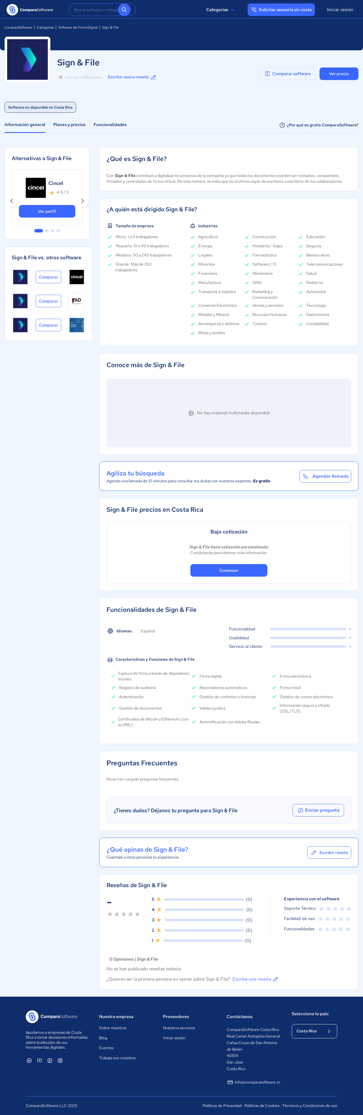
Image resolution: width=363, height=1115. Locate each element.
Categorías (221, 9)
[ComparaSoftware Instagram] (60, 1060)
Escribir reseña (329, 852)
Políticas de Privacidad (222, 1105)
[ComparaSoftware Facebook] (49, 1060)
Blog (103, 1037)
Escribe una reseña (255, 979)
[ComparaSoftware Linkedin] (29, 1060)
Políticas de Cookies (261, 1105)
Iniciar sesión (340, 10)
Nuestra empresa (116, 1017)
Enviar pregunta (318, 810)
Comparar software (287, 73)
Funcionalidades (110, 125)
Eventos (106, 1047)
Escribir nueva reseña (132, 77)
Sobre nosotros (112, 1027)
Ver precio (339, 73)
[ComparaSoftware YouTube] (39, 1060)
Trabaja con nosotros (117, 1057)
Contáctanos (239, 1017)
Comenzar (228, 570)
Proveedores (176, 1017)
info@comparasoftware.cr (253, 1082)
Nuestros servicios (179, 1027)
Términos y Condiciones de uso (309, 1105)
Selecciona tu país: (310, 1014)
